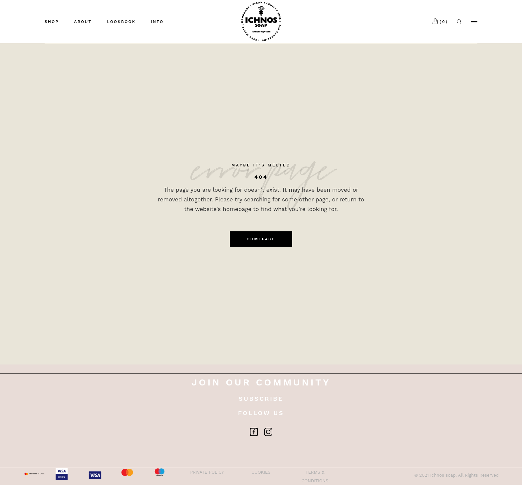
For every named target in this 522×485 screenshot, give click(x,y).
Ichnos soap (442, 475)
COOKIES (260, 472)
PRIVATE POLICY (207, 472)
